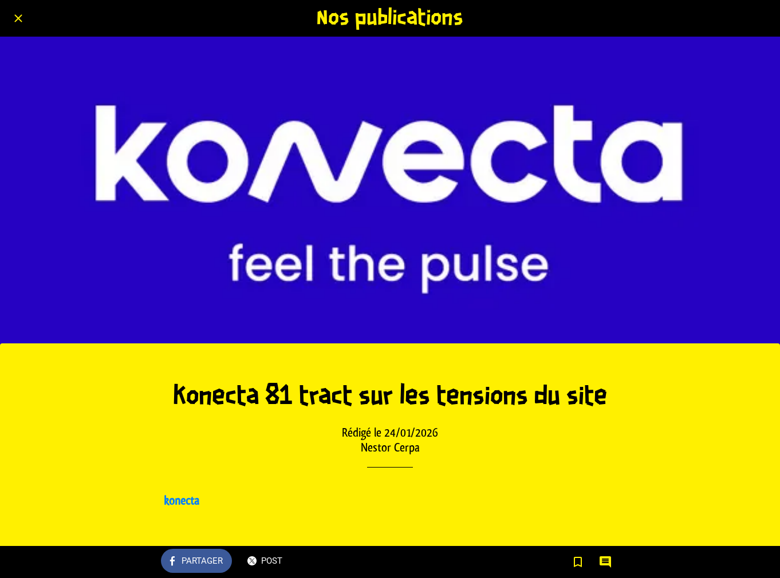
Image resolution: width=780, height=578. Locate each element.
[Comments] (605, 562)
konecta (181, 500)
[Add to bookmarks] (578, 562)
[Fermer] (18, 18)
